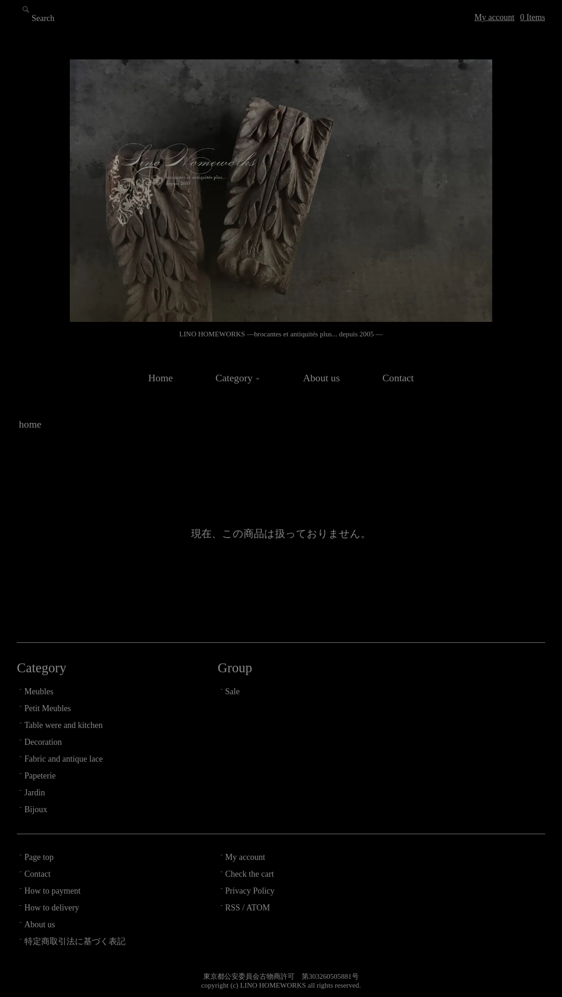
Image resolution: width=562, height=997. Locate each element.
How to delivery (51, 907)
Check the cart (249, 874)
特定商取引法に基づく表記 (75, 941)
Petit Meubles (47, 708)
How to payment (52, 890)
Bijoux (35, 809)
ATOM (258, 907)
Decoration (43, 742)
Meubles (38, 691)
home (30, 424)
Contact (398, 378)
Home (160, 378)
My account (494, 17)
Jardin (34, 792)
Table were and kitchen (63, 725)
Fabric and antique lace (63, 759)
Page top (39, 857)
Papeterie (40, 775)
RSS (232, 907)
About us (321, 378)
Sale (232, 691)
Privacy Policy (250, 890)
